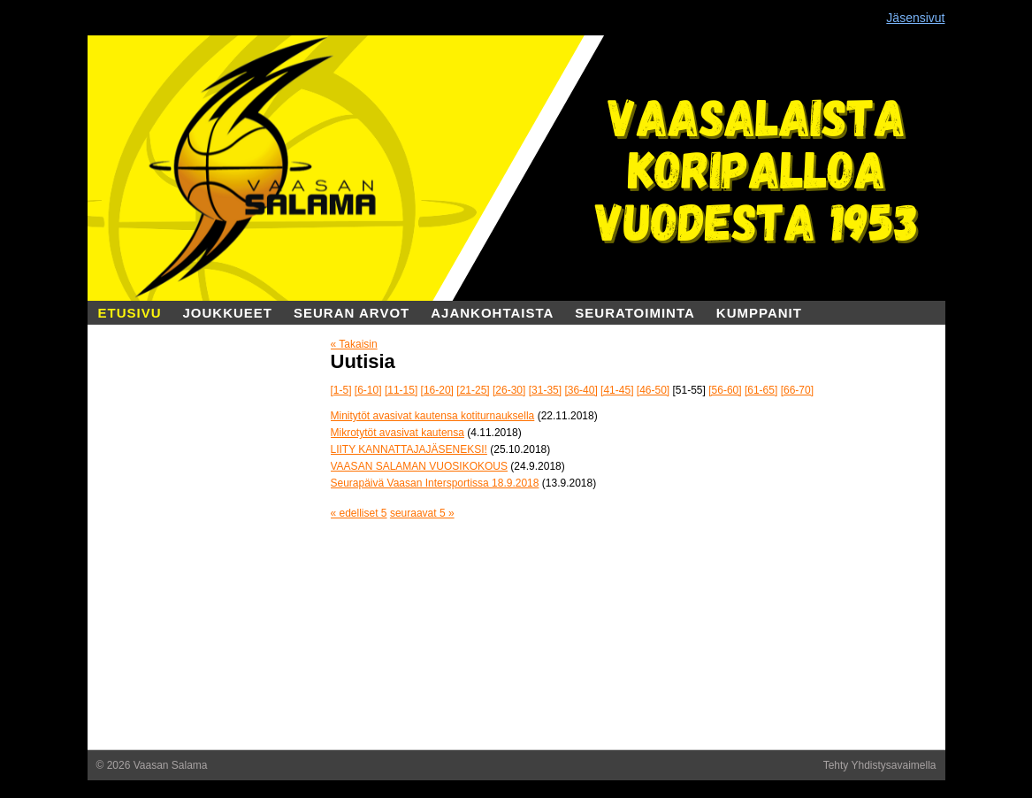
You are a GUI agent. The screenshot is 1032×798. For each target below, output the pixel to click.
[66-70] (797, 390)
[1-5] (341, 390)
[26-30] (509, 390)
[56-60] (724, 390)
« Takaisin (354, 344)
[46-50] (653, 390)
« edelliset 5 (359, 513)
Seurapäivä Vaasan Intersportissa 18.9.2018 (435, 483)
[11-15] (401, 390)
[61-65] (761, 390)
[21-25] (472, 390)
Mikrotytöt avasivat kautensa (397, 432)
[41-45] (616, 390)
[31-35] (545, 390)
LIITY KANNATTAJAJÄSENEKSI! (409, 449)
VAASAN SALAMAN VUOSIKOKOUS (419, 466)
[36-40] (580, 390)
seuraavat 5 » (422, 513)
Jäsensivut (915, 18)
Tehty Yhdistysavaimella (879, 765)
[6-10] (368, 390)
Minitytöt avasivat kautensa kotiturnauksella (433, 416)
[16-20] (437, 390)
